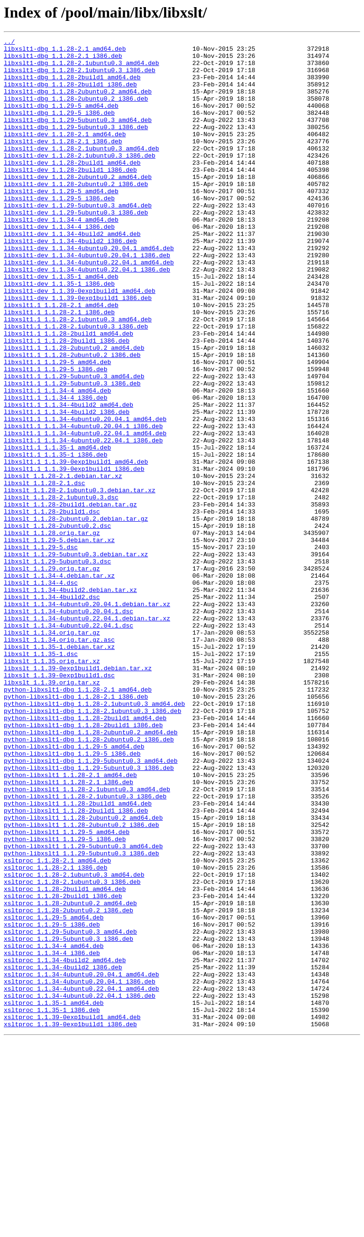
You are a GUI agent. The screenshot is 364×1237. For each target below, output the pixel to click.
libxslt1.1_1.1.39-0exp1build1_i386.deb (74, 555)
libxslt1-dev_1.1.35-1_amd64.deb (61, 324)
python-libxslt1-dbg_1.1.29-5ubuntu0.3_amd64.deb (91, 905)
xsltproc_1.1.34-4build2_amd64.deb (65, 1145)
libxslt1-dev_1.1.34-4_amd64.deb (61, 256)
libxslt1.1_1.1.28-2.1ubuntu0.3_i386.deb (76, 384)
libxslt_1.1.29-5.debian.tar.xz (59, 641)
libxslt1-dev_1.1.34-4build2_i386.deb (70, 282)
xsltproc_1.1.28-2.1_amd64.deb (57, 1025)
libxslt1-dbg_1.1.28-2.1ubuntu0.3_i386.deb (79, 77)
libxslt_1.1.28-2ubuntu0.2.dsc (57, 623)
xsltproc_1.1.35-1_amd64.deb (54, 1196)
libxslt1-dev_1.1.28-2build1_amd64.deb (72, 188)
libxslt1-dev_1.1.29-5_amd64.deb (61, 222)
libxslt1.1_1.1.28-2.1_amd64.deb (61, 359)
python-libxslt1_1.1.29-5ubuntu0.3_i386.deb (81, 1016)
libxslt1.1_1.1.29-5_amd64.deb (57, 427)
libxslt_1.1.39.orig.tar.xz (52, 811)
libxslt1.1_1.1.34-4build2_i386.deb (66, 487)
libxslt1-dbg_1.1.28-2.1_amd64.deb (65, 51)
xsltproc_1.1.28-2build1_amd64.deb (65, 1059)
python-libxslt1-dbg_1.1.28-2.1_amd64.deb (78, 820)
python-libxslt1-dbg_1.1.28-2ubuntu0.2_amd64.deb (91, 871)
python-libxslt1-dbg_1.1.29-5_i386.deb (72, 897)
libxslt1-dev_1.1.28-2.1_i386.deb (63, 162)
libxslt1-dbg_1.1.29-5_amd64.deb (61, 119)
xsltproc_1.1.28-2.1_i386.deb (55, 1034)
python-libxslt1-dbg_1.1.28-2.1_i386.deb (76, 829)
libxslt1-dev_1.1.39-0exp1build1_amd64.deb (79, 341)
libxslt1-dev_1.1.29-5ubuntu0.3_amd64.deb (78, 239)
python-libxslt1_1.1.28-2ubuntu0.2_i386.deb (81, 982)
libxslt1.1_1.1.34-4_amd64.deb (57, 461)
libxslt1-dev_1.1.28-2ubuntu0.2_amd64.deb (78, 205)
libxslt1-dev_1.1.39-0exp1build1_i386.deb (78, 350)
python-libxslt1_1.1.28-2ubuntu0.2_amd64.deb (83, 974)
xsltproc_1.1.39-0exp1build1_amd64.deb (72, 1213)
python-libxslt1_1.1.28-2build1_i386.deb (76, 965)
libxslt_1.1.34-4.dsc (41, 692)
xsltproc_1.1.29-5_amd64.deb (54, 1093)
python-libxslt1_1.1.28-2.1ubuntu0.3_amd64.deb (87, 940)
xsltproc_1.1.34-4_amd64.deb (54, 1128)
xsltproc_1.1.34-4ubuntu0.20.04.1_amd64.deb (81, 1162)
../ (9, 42)
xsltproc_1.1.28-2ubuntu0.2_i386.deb (68, 1085)
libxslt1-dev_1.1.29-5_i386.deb (59, 230)
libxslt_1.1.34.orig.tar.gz (52, 752)
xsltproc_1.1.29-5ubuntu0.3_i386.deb (68, 1119)
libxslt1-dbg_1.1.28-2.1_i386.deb (63, 60)
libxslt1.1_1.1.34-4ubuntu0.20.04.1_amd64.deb (85, 495)
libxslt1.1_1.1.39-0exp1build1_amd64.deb (76, 547)
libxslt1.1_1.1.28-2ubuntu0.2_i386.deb (72, 418)
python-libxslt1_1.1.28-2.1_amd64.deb (70, 922)
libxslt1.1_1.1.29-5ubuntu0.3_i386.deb (72, 453)
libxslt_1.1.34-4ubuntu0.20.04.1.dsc (68, 726)
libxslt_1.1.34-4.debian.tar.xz (59, 683)
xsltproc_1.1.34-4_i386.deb (52, 1136)
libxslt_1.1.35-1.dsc (41, 777)
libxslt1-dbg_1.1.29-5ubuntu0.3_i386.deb (76, 145)
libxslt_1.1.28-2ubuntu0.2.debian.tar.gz (76, 615)
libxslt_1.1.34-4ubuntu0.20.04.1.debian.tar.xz (87, 717)
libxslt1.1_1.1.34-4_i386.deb (55, 470)
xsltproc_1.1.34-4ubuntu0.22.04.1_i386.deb (79, 1187)
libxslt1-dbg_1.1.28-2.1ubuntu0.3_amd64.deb (81, 68)
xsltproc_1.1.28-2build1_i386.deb (63, 1068)
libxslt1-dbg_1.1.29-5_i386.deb (59, 128)
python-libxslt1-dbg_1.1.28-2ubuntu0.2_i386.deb (89, 880)
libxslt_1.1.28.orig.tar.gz (52, 632)
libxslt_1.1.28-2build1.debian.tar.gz (70, 598)
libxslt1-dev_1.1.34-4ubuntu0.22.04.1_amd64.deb (89, 307)
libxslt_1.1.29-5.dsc (41, 649)
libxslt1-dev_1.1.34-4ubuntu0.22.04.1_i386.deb (87, 316)
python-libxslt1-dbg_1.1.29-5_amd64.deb (74, 888)
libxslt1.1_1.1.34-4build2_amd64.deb (68, 478)
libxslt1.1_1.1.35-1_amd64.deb (57, 529)
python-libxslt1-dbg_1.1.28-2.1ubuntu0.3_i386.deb (92, 846)
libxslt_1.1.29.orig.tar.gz (52, 675)
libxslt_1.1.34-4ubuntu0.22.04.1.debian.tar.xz (87, 735)
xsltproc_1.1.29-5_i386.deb (52, 1102)
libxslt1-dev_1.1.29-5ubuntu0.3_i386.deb (76, 248)
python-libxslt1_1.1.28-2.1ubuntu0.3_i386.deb (85, 948)
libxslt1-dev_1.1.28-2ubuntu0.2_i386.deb (76, 213)
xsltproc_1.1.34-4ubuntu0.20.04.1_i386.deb (79, 1170)
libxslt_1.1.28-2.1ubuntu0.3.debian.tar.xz (79, 581)
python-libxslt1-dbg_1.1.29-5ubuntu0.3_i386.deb (89, 914)
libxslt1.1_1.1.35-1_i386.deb (55, 538)
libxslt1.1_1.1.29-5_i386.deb (55, 435)
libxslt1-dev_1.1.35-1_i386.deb (59, 333)
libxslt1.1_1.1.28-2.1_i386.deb (59, 367)
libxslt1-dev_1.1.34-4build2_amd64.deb (72, 273)
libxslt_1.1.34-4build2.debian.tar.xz (70, 700)
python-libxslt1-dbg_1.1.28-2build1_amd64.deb (85, 854)
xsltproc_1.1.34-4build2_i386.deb (63, 1153)
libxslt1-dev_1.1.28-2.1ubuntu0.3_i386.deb (79, 179)
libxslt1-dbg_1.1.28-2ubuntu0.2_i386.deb (76, 111)
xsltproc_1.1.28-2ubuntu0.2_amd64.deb (70, 1076)
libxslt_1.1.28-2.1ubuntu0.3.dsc (61, 589)
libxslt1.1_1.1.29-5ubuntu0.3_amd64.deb (74, 444)
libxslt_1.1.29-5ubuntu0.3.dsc (57, 666)
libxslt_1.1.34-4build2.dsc (52, 709)
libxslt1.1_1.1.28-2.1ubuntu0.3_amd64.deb (78, 376)
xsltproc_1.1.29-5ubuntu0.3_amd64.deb (70, 1110)
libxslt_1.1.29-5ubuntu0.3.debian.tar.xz (76, 658)
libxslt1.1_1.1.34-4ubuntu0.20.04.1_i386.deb (83, 504)
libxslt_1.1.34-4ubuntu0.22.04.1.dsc (68, 743)
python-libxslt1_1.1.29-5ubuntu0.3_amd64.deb (83, 1008)
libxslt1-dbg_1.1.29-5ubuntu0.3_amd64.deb (78, 136)
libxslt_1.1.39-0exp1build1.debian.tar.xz (78, 794)
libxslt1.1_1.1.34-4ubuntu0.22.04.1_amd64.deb (85, 512)
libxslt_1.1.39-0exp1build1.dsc (59, 803)
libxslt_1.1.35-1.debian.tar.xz (59, 769)
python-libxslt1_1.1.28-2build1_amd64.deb (78, 957)
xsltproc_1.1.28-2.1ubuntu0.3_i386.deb (72, 1051)
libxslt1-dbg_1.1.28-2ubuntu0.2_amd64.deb (78, 102)
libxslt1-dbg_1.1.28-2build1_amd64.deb (72, 85)
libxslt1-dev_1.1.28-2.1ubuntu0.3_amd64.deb (81, 171)
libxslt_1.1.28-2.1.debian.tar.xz (63, 564)
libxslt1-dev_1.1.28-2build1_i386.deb (70, 196)
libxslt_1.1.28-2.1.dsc (44, 572)
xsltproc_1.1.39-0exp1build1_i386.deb (70, 1222)
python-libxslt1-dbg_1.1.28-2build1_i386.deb (83, 863)
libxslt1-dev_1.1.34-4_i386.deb (59, 265)
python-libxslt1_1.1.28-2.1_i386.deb (68, 931)
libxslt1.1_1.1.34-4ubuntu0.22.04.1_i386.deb (83, 521)
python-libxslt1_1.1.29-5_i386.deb (65, 999)
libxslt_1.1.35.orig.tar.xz (52, 786)
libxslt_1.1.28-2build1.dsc (52, 606)
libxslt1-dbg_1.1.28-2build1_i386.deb (70, 94)
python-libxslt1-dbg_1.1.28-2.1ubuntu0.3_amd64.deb (94, 837)
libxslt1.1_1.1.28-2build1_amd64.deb (68, 393)
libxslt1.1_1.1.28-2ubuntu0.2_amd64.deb (74, 410)
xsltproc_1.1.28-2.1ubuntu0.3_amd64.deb (74, 1042)
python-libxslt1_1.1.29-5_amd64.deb (66, 991)
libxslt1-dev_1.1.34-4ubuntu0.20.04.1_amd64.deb (89, 290)
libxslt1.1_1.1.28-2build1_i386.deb (66, 401)
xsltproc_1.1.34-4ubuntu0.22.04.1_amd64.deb (81, 1179)
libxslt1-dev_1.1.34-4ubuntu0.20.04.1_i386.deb (87, 299)
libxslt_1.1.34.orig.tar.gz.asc (59, 760)
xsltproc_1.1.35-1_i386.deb (52, 1204)
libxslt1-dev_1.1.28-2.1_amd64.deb (65, 154)
